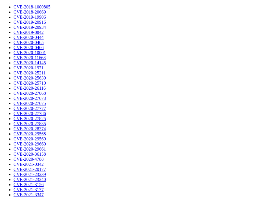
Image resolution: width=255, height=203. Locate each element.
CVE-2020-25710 (30, 83)
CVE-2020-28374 (30, 128)
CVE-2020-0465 (29, 42)
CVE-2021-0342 (29, 164)
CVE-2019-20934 (30, 27)
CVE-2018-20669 (30, 12)
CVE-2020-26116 (30, 88)
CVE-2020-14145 (30, 62)
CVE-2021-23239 (30, 174)
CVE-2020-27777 (30, 108)
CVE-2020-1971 (29, 67)
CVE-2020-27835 (30, 123)
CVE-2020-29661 (30, 149)
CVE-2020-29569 (30, 138)
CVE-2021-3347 (29, 194)
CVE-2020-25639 (30, 78)
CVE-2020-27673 (30, 98)
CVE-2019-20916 (30, 22)
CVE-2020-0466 (29, 47)
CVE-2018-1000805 (32, 7)
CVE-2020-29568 (30, 133)
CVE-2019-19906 (30, 17)
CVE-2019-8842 (29, 32)
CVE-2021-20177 (30, 169)
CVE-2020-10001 (30, 52)
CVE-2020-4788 (29, 159)
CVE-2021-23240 (30, 179)
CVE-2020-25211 (30, 72)
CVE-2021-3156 (29, 184)
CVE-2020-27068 (30, 93)
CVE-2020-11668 (30, 57)
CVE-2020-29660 (30, 144)
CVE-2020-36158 (30, 154)
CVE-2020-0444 (29, 37)
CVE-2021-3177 (29, 189)
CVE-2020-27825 (30, 118)
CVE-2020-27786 (30, 113)
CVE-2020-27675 (30, 103)
